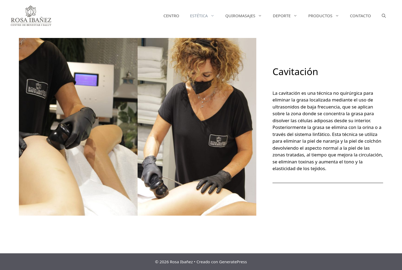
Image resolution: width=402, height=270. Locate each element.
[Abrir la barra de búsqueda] (383, 16)
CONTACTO (360, 15)
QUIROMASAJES (246, 16)
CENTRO (171, 15)
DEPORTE (288, 16)
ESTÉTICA (205, 16)
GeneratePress (233, 261)
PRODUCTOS (326, 16)
